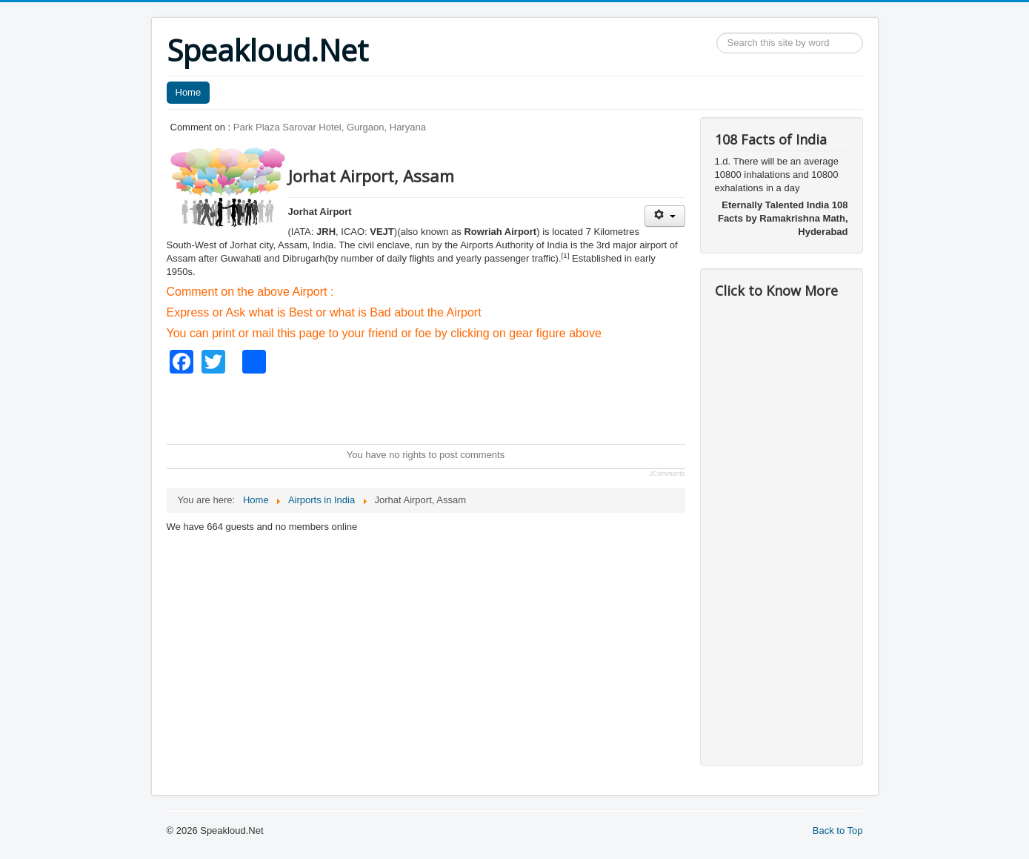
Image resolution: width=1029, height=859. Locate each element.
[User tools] (665, 216)
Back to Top (838, 830)
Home (189, 92)
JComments (667, 473)
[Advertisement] (436, 407)
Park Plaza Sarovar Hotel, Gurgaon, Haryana (329, 127)
